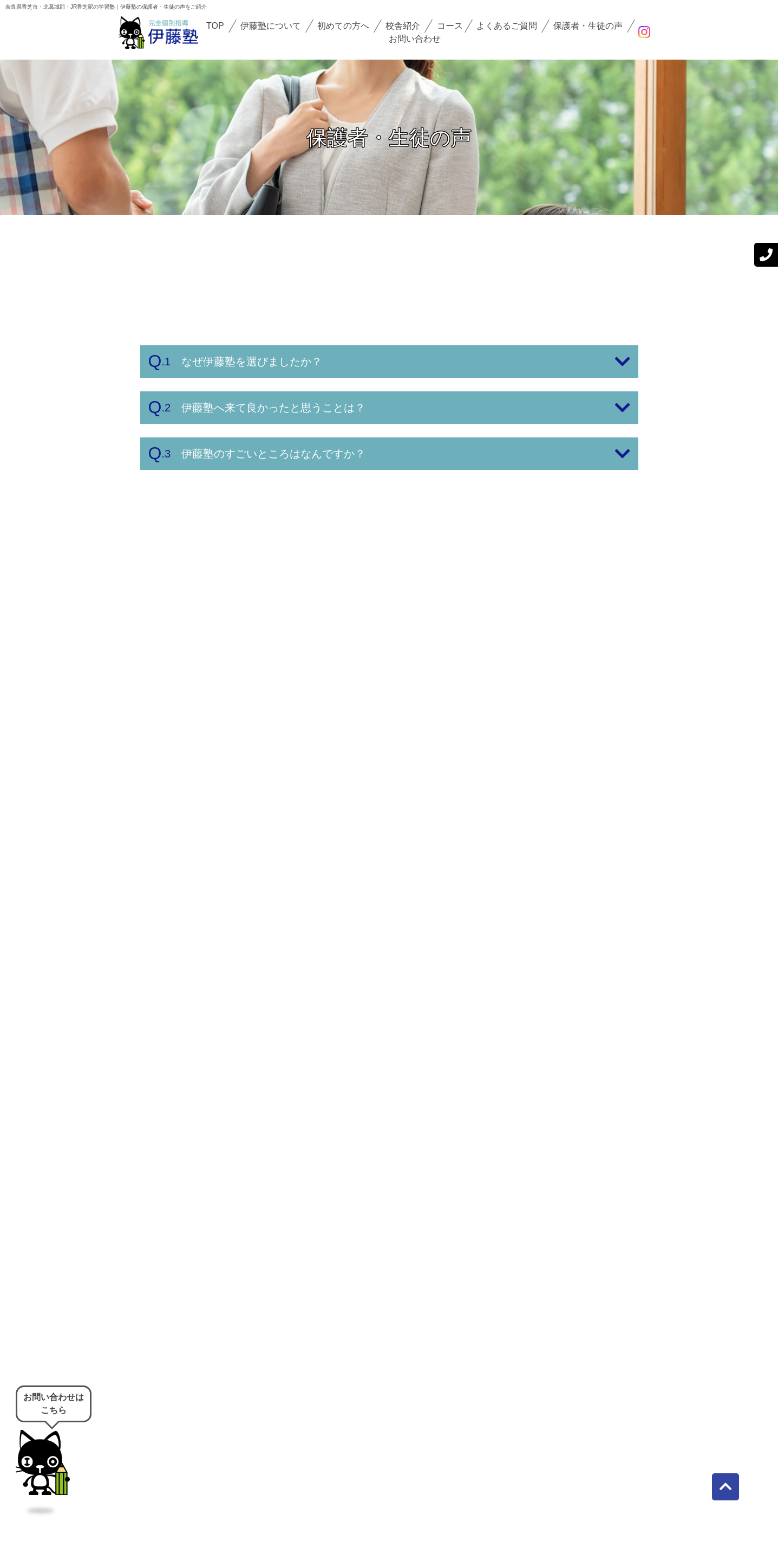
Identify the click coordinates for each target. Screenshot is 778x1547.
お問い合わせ (415, 38)
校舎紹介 (402, 25)
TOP (215, 25)
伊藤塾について (270, 25)
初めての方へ (343, 25)
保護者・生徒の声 (588, 25)
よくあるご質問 (506, 25)
